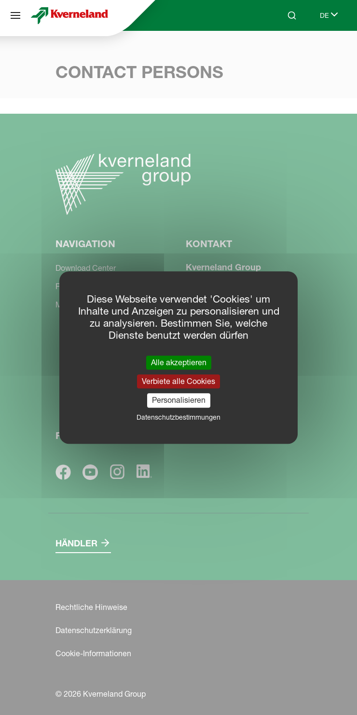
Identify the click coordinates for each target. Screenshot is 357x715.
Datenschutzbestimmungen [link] (178, 417)
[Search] (292, 15)
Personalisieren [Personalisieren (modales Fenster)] (179, 400)
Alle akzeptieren (178, 362)
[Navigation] (15, 15)
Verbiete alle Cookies (178, 381)
